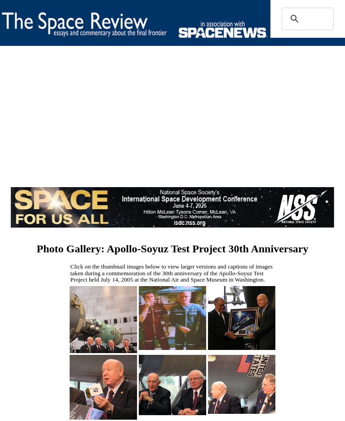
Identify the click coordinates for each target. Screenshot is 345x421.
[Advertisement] (172, 124)
